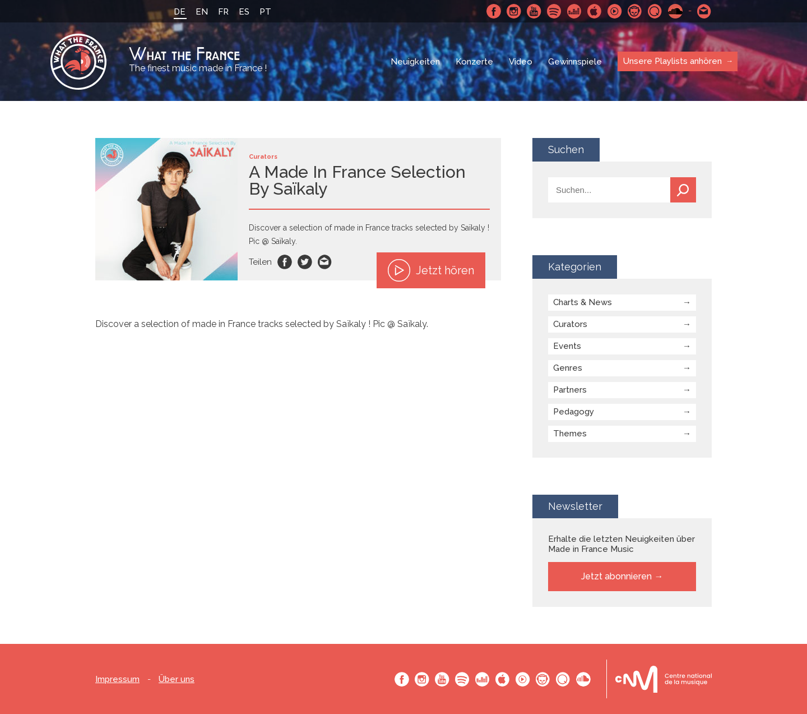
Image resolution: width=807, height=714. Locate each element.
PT (265, 12)
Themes (570, 434)
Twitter (305, 262)
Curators (570, 324)
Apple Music (594, 11)
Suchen (683, 189)
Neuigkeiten (415, 62)
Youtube (534, 11)
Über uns (176, 679)
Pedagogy (573, 412)
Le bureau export (663, 679)
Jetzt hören (431, 270)
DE (179, 12)
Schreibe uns (704, 11)
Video (520, 62)
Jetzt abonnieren (616, 576)
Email (325, 262)
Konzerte (474, 62)
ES (244, 12)
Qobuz (655, 11)
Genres (567, 368)
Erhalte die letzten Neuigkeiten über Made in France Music (621, 544)
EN (202, 12)
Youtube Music (614, 11)
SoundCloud (675, 11)
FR (223, 12)
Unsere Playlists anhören (672, 61)
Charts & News (582, 302)
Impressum (117, 679)
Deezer (574, 11)
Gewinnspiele (575, 62)
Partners (570, 390)
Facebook (493, 11)
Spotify (554, 11)
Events (567, 346)
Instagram (514, 11)
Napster (635, 11)
